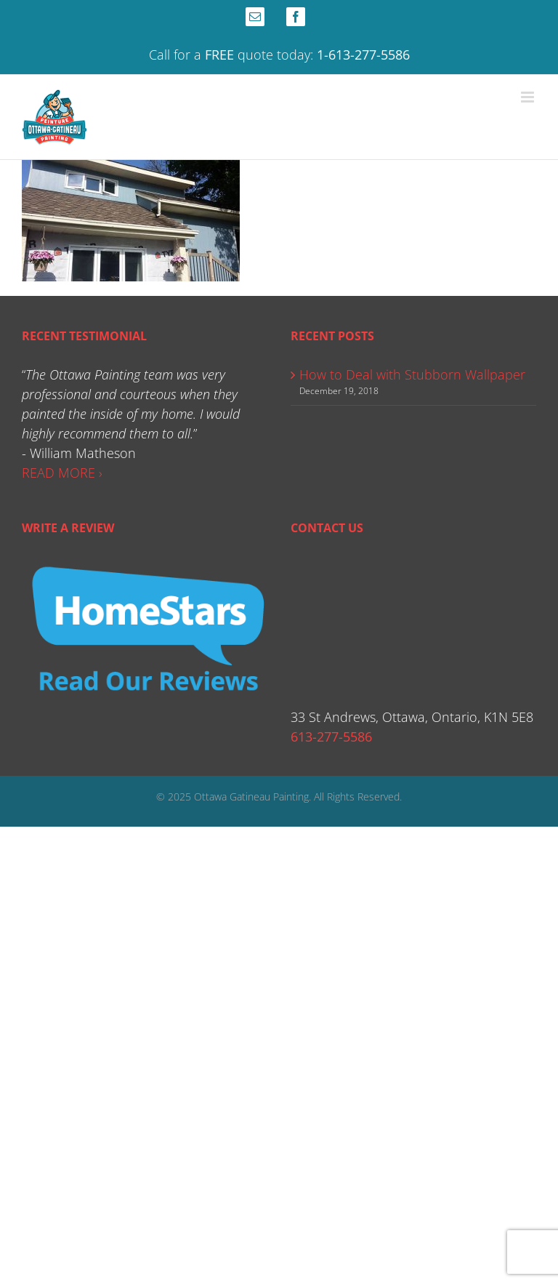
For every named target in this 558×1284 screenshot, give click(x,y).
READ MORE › (62, 472)
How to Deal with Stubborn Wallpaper (412, 374)
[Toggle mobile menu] (528, 97)
